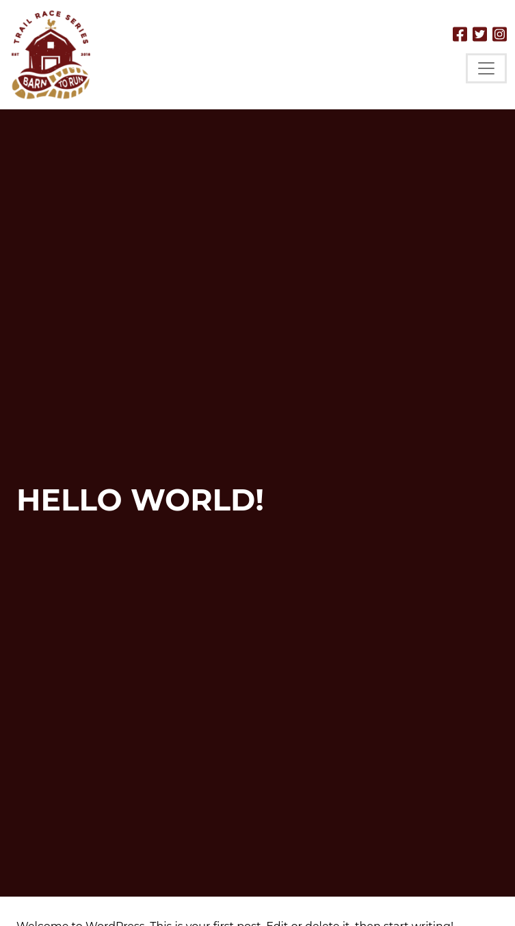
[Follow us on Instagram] (499, 33)
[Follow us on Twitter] (480, 33)
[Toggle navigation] (486, 68)
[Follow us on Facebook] (460, 33)
